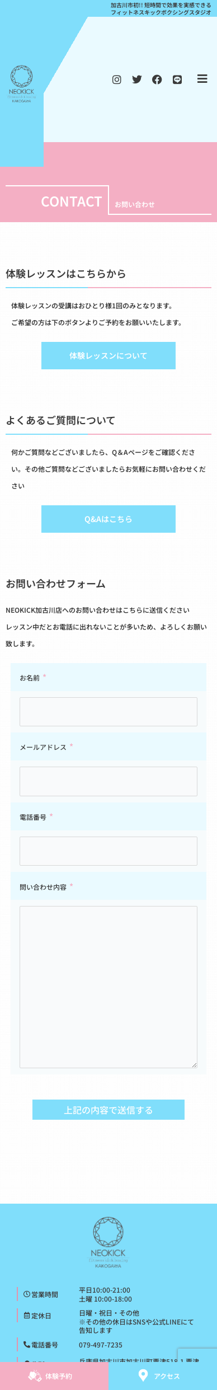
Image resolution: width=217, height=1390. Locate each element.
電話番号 (33, 816)
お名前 (30, 677)
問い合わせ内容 (43, 886)
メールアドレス (43, 747)
